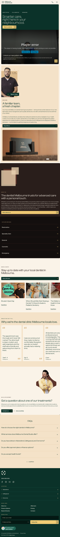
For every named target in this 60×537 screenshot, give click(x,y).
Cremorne (30, 498)
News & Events (5, 511)
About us (3, 506)
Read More (4, 308)
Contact (33, 511)
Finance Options (5, 508)
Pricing (33, 508)
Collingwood (30, 494)
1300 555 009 (5, 478)
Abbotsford (30, 490)
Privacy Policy (23, 533)
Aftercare (33, 506)
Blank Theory (12, 535)
